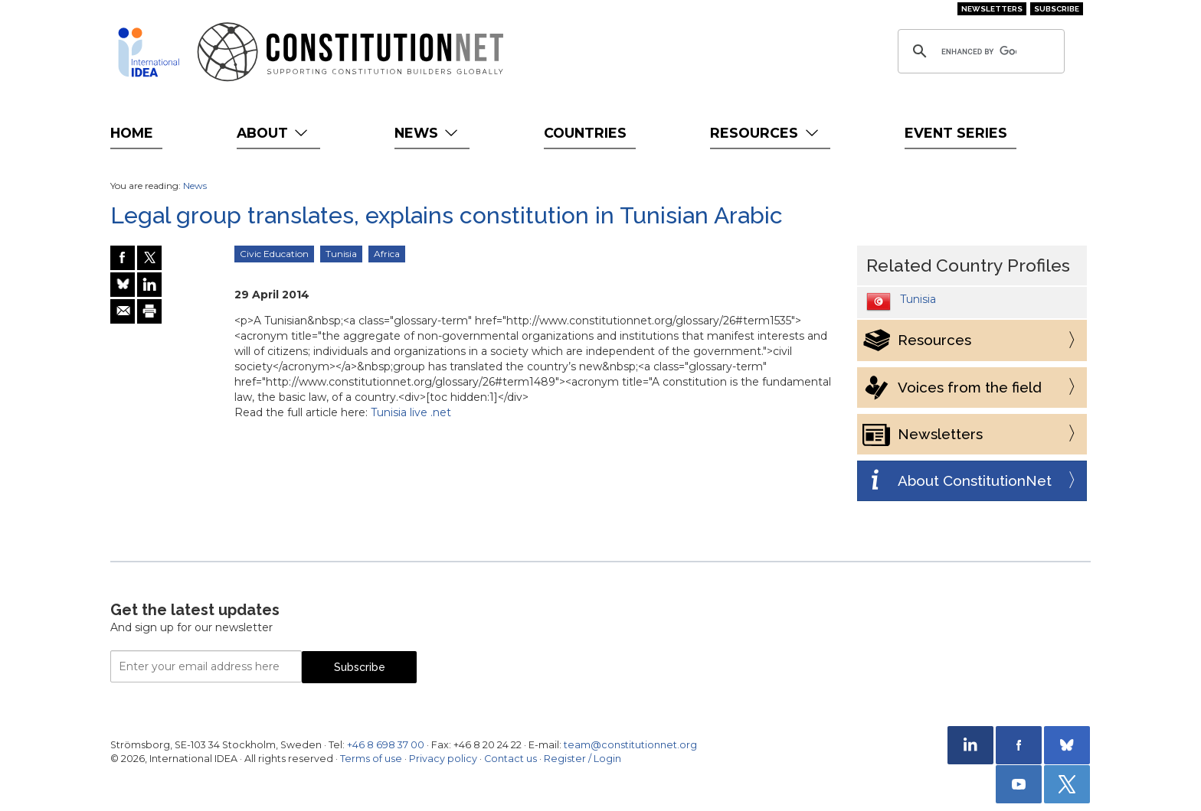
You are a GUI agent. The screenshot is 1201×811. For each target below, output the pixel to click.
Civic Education (274, 253)
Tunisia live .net (411, 412)
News (427, 133)
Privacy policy (443, 758)
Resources (765, 133)
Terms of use (371, 758)
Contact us (510, 758)
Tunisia (341, 253)
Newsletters (992, 9)
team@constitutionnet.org (630, 745)
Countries (585, 133)
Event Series (956, 133)
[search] (978, 51)
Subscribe (1056, 9)
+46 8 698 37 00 (385, 745)
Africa (387, 253)
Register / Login (582, 758)
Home (131, 133)
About (274, 133)
